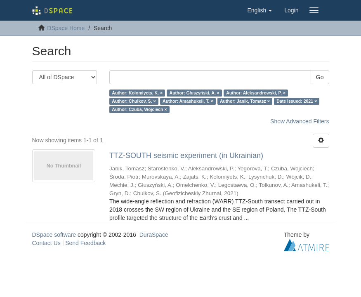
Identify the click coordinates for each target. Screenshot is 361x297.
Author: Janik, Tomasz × (245, 101)
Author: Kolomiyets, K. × (137, 92)
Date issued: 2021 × (296, 101)
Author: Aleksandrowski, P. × (255, 92)
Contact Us (46, 243)
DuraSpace (153, 234)
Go (320, 77)
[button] (259, 10)
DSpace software (54, 234)
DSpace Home (66, 28)
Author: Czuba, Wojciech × (139, 109)
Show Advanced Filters (299, 121)
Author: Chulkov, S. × (134, 101)
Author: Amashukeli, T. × (188, 101)
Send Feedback (85, 243)
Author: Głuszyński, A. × (194, 92)
